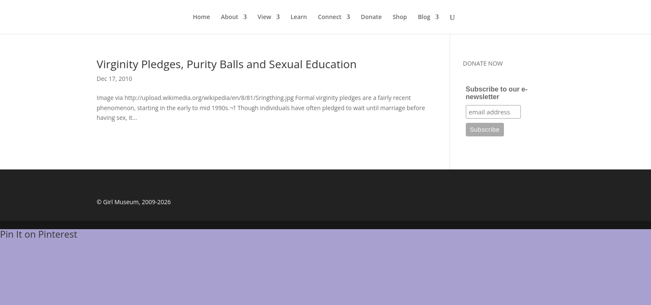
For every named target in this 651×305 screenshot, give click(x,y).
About (229, 17)
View (264, 17)
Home (201, 17)
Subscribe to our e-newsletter (497, 93)
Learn (299, 17)
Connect (330, 17)
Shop (399, 17)
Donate (371, 17)
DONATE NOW (483, 63)
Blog (424, 17)
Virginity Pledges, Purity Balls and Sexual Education (226, 64)
